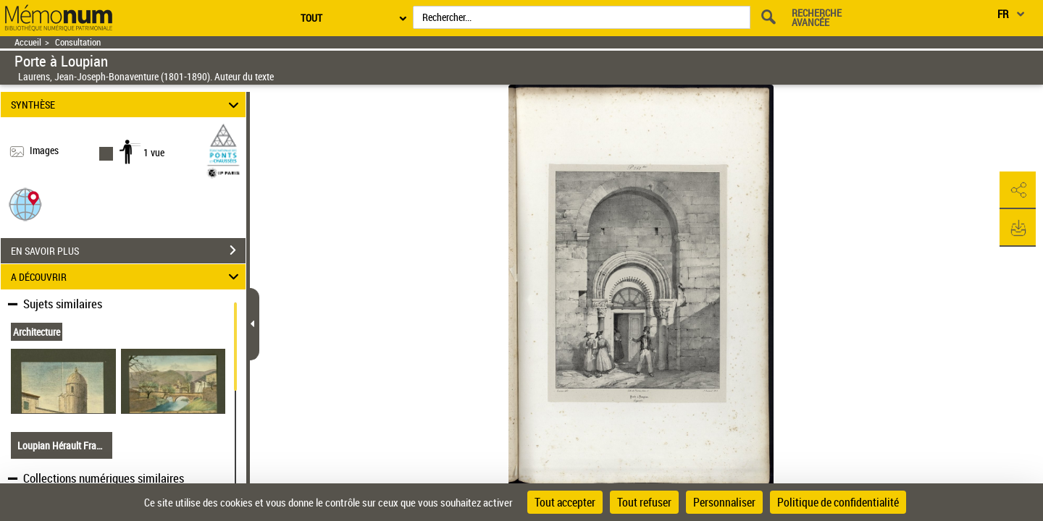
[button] (25, 204)
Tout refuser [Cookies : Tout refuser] (644, 502)
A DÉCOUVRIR (127, 276)
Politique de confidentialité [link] (838, 502)
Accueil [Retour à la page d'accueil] (27, 42)
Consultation (78, 42)
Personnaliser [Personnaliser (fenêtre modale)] (724, 502)
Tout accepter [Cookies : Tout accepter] (565, 502)
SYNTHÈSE (127, 104)
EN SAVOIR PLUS (128, 250)
